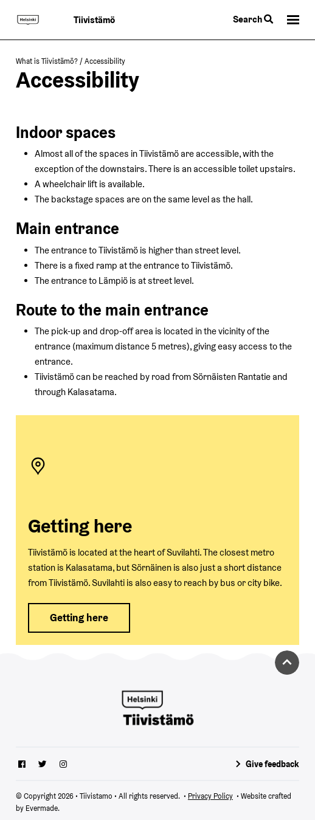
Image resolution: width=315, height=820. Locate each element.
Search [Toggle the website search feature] (253, 19)
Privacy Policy (210, 796)
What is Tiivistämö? (47, 61)
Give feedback (272, 764)
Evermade (42, 808)
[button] (293, 20)
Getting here (79, 617)
